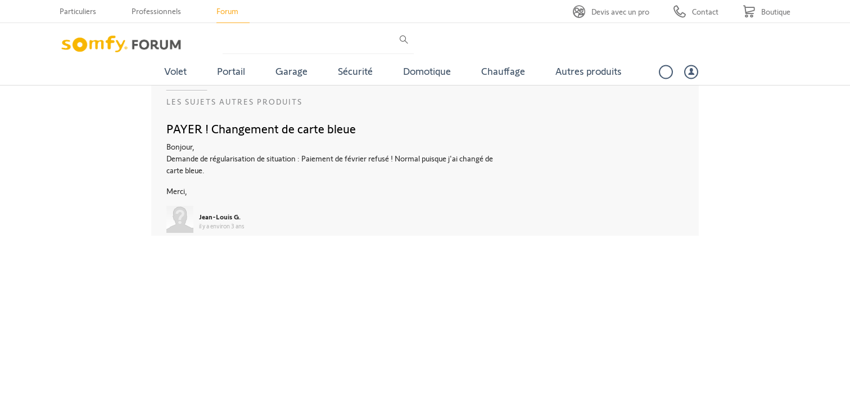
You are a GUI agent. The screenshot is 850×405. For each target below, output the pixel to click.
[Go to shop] (766, 11)
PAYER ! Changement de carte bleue (261, 128)
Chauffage (503, 71)
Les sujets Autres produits (234, 101)
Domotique (427, 71)
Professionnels (156, 11)
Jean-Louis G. (220, 216)
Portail (231, 71)
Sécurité (355, 71)
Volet (175, 71)
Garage (291, 71)
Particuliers (78, 11)
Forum (227, 11)
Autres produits (588, 71)
